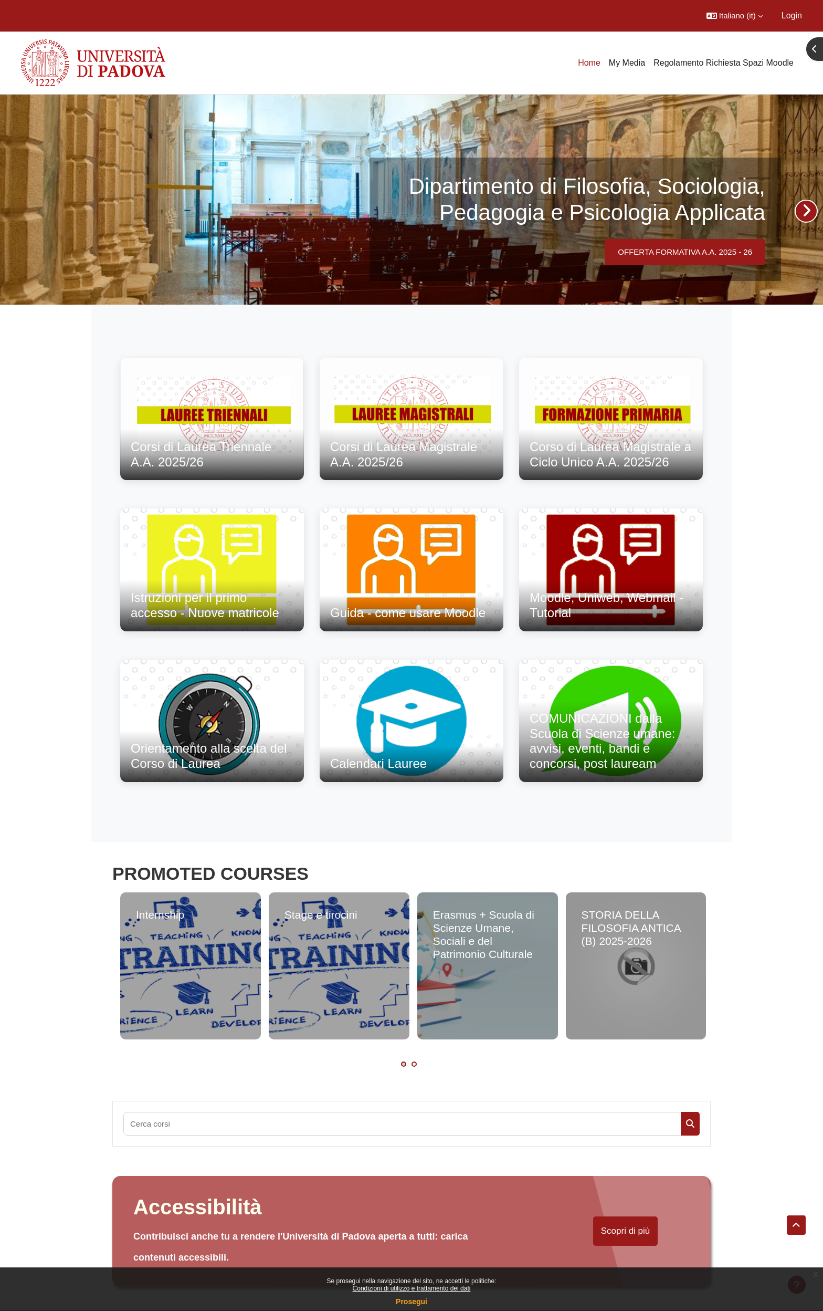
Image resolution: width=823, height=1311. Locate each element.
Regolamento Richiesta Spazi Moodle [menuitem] (723, 62)
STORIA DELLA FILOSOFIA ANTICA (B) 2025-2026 (631, 928)
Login (792, 15)
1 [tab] (403, 1064)
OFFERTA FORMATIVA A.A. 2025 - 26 (685, 251)
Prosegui (411, 1301)
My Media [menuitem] (627, 62)
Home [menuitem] (589, 62)
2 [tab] (414, 1064)
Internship (160, 915)
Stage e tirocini (320, 915)
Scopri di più (625, 1231)
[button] (734, 16)
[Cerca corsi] (402, 1124)
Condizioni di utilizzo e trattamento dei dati (412, 1288)
